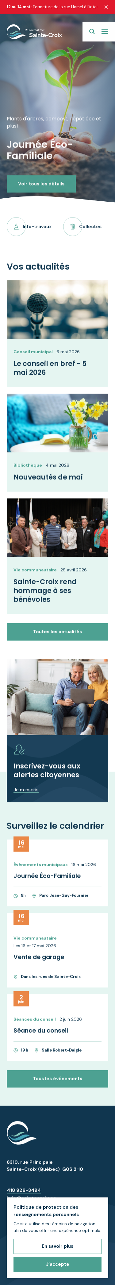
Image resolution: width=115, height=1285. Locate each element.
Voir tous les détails (41, 174)
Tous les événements (57, 1083)
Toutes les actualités (57, 636)
